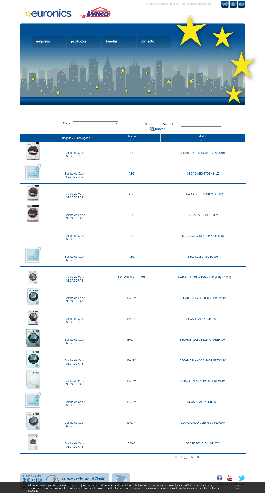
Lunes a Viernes (32, 476)
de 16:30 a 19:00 (32, 481)
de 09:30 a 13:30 (32, 478)
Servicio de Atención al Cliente (83, 478)
